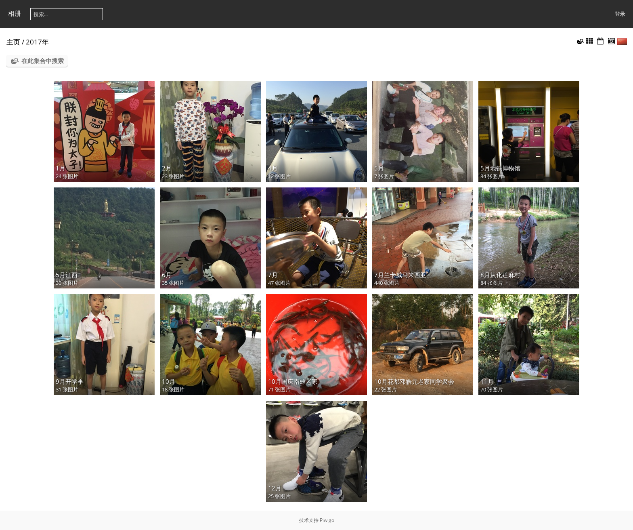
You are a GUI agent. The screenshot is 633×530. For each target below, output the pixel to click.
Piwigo (327, 520)
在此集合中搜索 (42, 61)
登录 (620, 13)
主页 (13, 41)
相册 (14, 13)
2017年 (37, 41)
